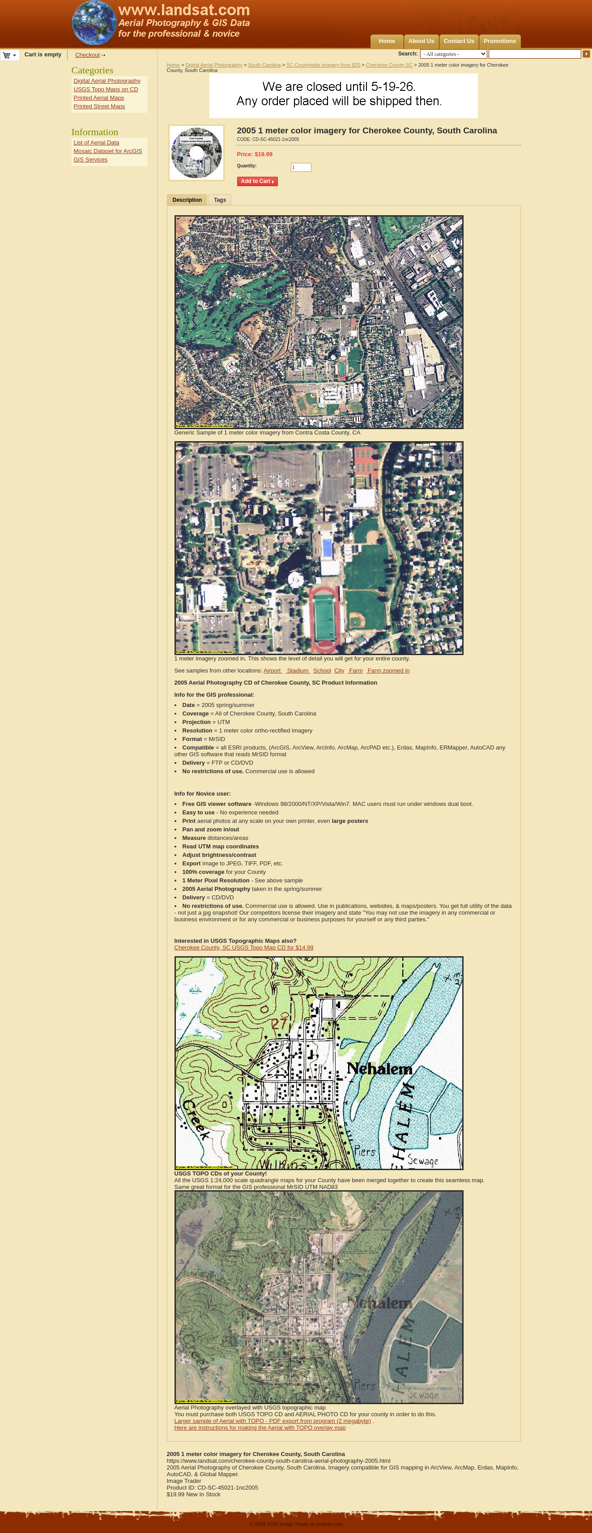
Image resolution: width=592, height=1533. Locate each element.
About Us (421, 41)
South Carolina (264, 65)
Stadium (297, 670)
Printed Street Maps (99, 106)
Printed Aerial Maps (99, 97)
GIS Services (91, 159)
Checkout (87, 54)
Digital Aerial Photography (214, 65)
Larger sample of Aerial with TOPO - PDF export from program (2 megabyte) (273, 1421)
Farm (355, 670)
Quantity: (247, 165)
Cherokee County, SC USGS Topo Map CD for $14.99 (244, 947)
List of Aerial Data (96, 142)
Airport (273, 670)
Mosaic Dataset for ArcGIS (108, 151)
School (322, 670)
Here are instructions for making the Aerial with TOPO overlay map (260, 1427)
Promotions (500, 41)
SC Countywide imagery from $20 (323, 65)
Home (387, 41)
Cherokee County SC (389, 65)
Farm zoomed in (388, 670)
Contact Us (459, 41)
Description (187, 200)
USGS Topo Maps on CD (106, 89)
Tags (220, 200)
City (339, 670)
